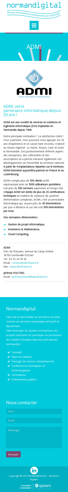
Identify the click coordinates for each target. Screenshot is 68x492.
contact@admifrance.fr (25, 262)
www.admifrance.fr (21, 266)
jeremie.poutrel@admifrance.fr (30, 276)
